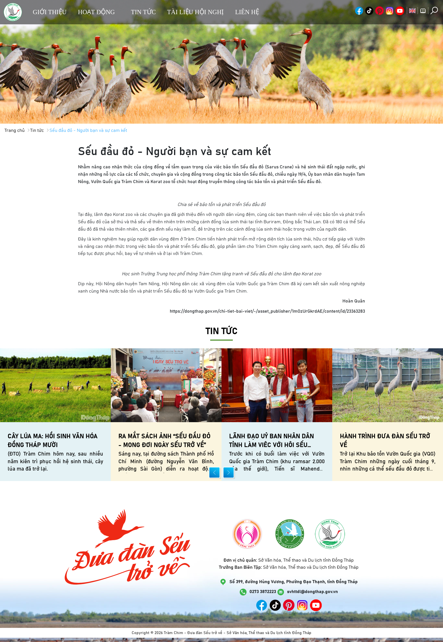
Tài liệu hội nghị (195, 12)
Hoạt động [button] (96, 12)
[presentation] (214, 472)
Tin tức (143, 12)
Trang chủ (15, 130)
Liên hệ (247, 12)
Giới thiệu (50, 12)
